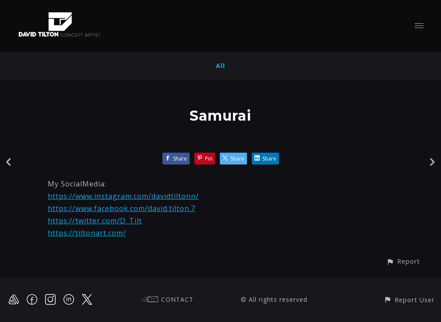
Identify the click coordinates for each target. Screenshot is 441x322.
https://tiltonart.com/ (87, 233)
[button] (403, 261)
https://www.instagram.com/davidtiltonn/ (123, 196)
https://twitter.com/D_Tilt (95, 220)
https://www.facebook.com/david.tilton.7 (121, 208)
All (220, 65)
